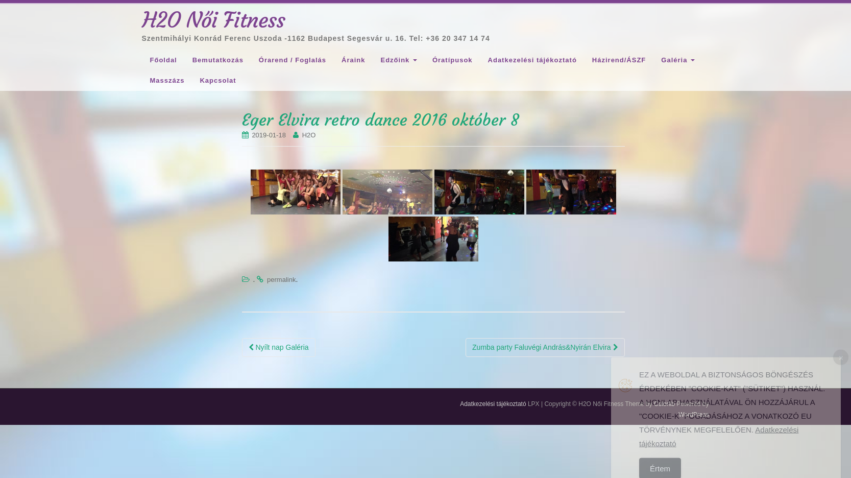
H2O (309, 135)
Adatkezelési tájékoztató (532, 60)
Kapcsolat (218, 80)
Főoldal (163, 60)
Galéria (678, 60)
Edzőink (398, 60)
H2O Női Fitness (213, 20)
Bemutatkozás (218, 60)
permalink (281, 279)
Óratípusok (452, 60)
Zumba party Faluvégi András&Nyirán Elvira (545, 347)
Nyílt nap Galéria (279, 347)
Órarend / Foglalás (292, 60)
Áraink (353, 60)
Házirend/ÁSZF (619, 60)
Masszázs (167, 80)
